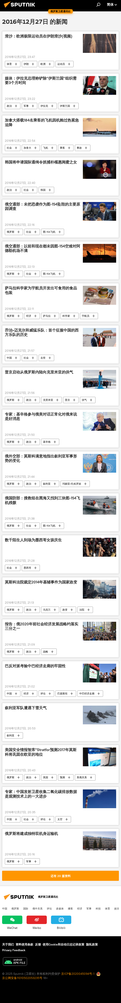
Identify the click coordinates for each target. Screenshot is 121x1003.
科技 (98, 908)
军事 (26, 105)
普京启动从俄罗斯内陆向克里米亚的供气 (39, 372)
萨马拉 (47, 315)
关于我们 (8, 944)
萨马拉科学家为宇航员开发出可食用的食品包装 (41, 290)
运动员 (61, 64)
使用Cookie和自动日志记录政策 (63, 944)
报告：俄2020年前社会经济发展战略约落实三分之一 (41, 626)
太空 (59, 819)
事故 (79, 147)
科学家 (66, 315)
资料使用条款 (24, 944)
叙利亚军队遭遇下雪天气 (26, 708)
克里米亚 (48, 399)
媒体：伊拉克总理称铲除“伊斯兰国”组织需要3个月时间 (41, 80)
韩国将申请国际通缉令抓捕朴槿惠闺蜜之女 (41, 162)
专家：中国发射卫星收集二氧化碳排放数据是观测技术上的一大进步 (41, 794)
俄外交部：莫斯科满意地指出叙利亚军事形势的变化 (41, 458)
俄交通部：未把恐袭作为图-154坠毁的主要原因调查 (42, 206)
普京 (67, 399)
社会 (9, 147)
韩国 (43, 189)
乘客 (62, 147)
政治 (9, 105)
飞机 (45, 147)
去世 (43, 357)
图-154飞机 (49, 231)
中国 (9, 357)
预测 (62, 777)
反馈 (38, 944)
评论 (43, 693)
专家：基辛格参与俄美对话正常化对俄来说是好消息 (41, 416)
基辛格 (47, 441)
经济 (28, 315)
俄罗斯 (10, 231)
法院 (81, 609)
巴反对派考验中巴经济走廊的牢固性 (35, 666)
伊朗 (26, 64)
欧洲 (43, 64)
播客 (70, 908)
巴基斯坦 (62, 693)
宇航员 (85, 315)
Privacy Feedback (13, 950)
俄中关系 (37, 908)
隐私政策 (92, 944)
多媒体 (60, 908)
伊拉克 (44, 105)
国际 (25, 908)
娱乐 (116, 908)
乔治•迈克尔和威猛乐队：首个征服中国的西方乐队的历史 (42, 332)
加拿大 (27, 147)
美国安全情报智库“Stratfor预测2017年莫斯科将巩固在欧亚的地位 (41, 752)
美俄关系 (82, 777)
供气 (84, 399)
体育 (9, 64)
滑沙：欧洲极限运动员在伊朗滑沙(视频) (38, 36)
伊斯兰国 (65, 105)
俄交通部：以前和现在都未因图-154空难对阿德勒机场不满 (42, 248)
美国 (45, 777)
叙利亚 (47, 483)
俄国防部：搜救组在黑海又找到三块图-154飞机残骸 (42, 500)
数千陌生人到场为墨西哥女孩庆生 (33, 540)
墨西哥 (27, 567)
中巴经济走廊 (86, 693)
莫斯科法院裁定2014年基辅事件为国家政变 (41, 582)
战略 (45, 651)
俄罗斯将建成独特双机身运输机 (31, 833)
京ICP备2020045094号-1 (77, 974)
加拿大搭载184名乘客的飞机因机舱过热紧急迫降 (42, 122)
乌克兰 (47, 609)
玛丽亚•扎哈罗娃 (71, 483)
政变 (64, 609)
